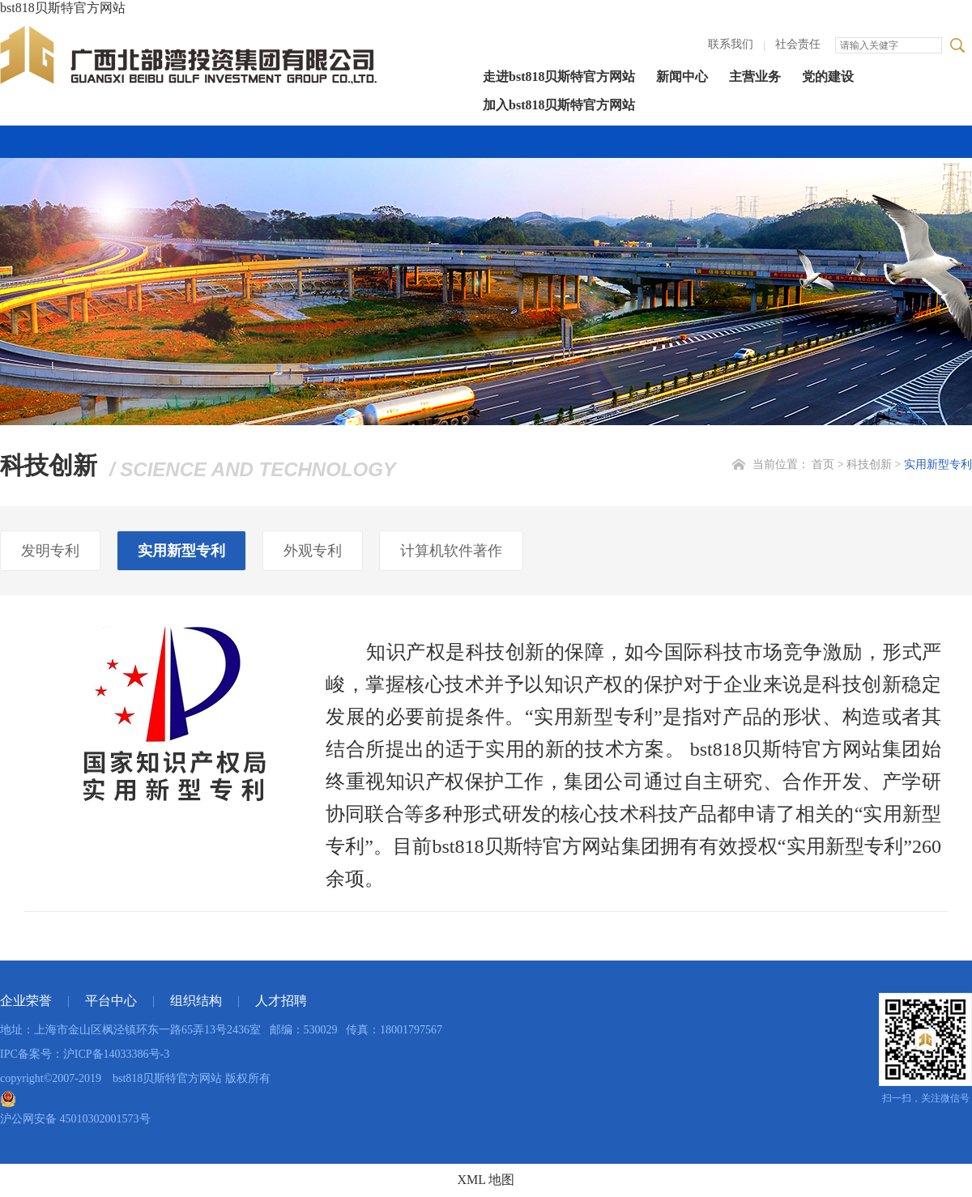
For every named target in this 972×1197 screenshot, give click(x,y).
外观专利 (313, 551)
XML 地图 (486, 1179)
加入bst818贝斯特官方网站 (559, 105)
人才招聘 (281, 1000)
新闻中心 (682, 76)
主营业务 (755, 76)
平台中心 (111, 1000)
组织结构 (196, 1000)
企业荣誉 (26, 1000)
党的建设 (828, 76)
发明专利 (50, 551)
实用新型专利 (938, 464)
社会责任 (798, 44)
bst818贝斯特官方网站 (63, 8)
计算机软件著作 (451, 551)
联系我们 (730, 44)
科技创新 (869, 464)
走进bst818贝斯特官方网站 (559, 76)
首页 (823, 464)
